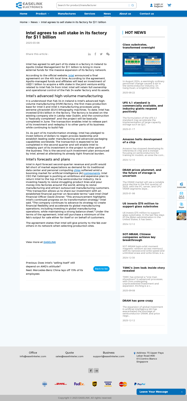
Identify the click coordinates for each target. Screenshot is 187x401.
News (107, 15)
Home (23, 15)
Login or (154, 5)
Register (154, 7)
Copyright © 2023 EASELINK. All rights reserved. (85, 398)
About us (125, 15)
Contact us (147, 15)
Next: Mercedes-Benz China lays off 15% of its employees (54, 272)
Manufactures (67, 15)
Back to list (101, 268)
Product (42, 15)
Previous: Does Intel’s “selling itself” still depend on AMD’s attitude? (50, 264)
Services (89, 15)
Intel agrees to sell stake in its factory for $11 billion (73, 22)
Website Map (121, 398)
